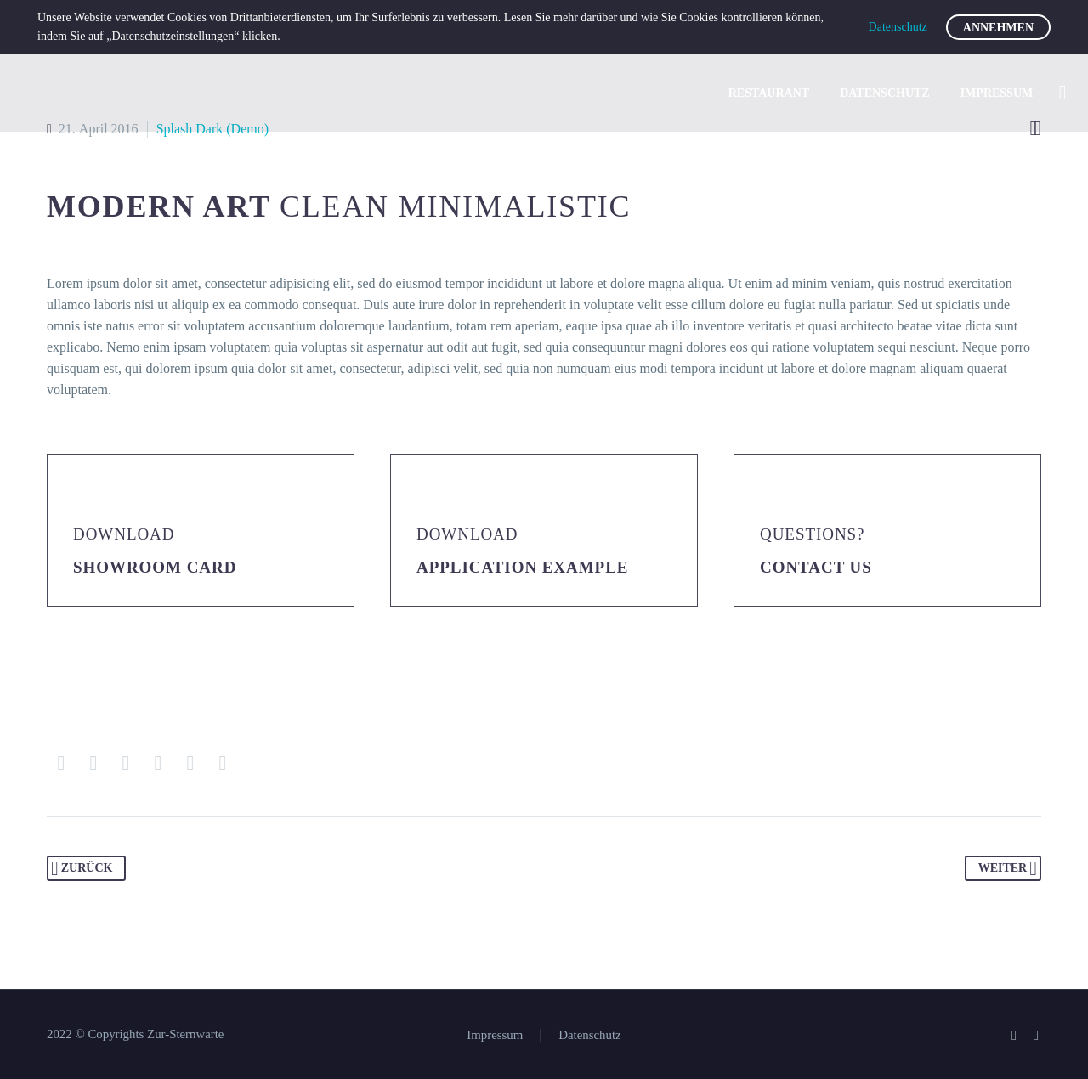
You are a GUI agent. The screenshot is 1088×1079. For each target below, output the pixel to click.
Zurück (81, 868)
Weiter (1007, 868)
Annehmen (998, 27)
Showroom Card (154, 567)
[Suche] (1061, 93)
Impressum (997, 93)
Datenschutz (885, 93)
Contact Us (816, 567)
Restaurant (768, 93)
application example (522, 567)
